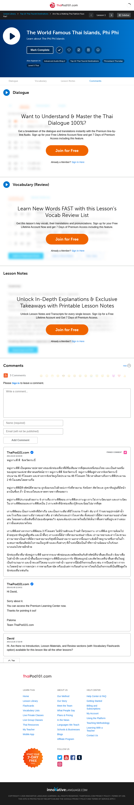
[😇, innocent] (97, 376)
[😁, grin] (52, 376)
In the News (63, 720)
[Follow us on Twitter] (59, 757)
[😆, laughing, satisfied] (74, 376)
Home (26, 696)
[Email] (33, 431)
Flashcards (28, 705)
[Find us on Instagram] (59, 764)
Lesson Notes (68, 81)
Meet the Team (64, 705)
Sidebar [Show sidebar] (125, 15)
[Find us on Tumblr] (79, 757)
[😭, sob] (91, 376)
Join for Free (67, 150)
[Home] (64, 7)
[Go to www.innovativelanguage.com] (67, 789)
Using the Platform (96, 718)
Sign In (16, 383)
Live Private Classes (33, 715)
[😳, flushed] (47, 376)
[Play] (6, 184)
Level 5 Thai (33, 65)
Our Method (63, 696)
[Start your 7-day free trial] (33, 758)
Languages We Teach (68, 724)
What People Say (66, 710)
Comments (95, 81)
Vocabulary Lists (31, 710)
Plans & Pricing (65, 715)
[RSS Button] (5, 375)
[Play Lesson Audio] (11, 36)
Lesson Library (9, 14)
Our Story (62, 701)
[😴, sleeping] (102, 376)
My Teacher (29, 729)
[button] (129, 5)
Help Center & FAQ (96, 696)
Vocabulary (41, 81)
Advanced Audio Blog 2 (54, 61)
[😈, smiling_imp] (113, 376)
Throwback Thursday (113, 61)
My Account (92, 713)
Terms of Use (118, 796)
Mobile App (28, 734)
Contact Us (92, 735)
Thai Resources (31, 724)
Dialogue (13, 81)
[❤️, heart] (119, 376)
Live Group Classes (33, 720)
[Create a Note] (78, 50)
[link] (111, 15)
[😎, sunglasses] (63, 376)
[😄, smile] (41, 376)
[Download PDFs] (88, 50)
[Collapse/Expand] (67, 365)
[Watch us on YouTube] (66, 757)
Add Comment (20, 440)
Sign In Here (78, 162)
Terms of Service (100, 799)
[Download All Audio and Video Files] (98, 50)
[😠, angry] (69, 376)
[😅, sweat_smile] (80, 376)
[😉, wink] (86, 376)
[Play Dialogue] (6, 92)
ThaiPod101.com (87, 796)
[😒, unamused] (58, 376)
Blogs (60, 734)
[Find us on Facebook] (72, 757)
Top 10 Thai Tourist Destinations (34, 14)
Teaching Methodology (98, 723)
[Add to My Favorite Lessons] (69, 50)
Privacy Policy (103, 796)
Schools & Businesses (68, 729)
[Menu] (5, 5)
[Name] (33, 423)
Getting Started (94, 701)
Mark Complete (40, 50)
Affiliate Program (65, 739)
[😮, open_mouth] (108, 376)
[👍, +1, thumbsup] (124, 376)
